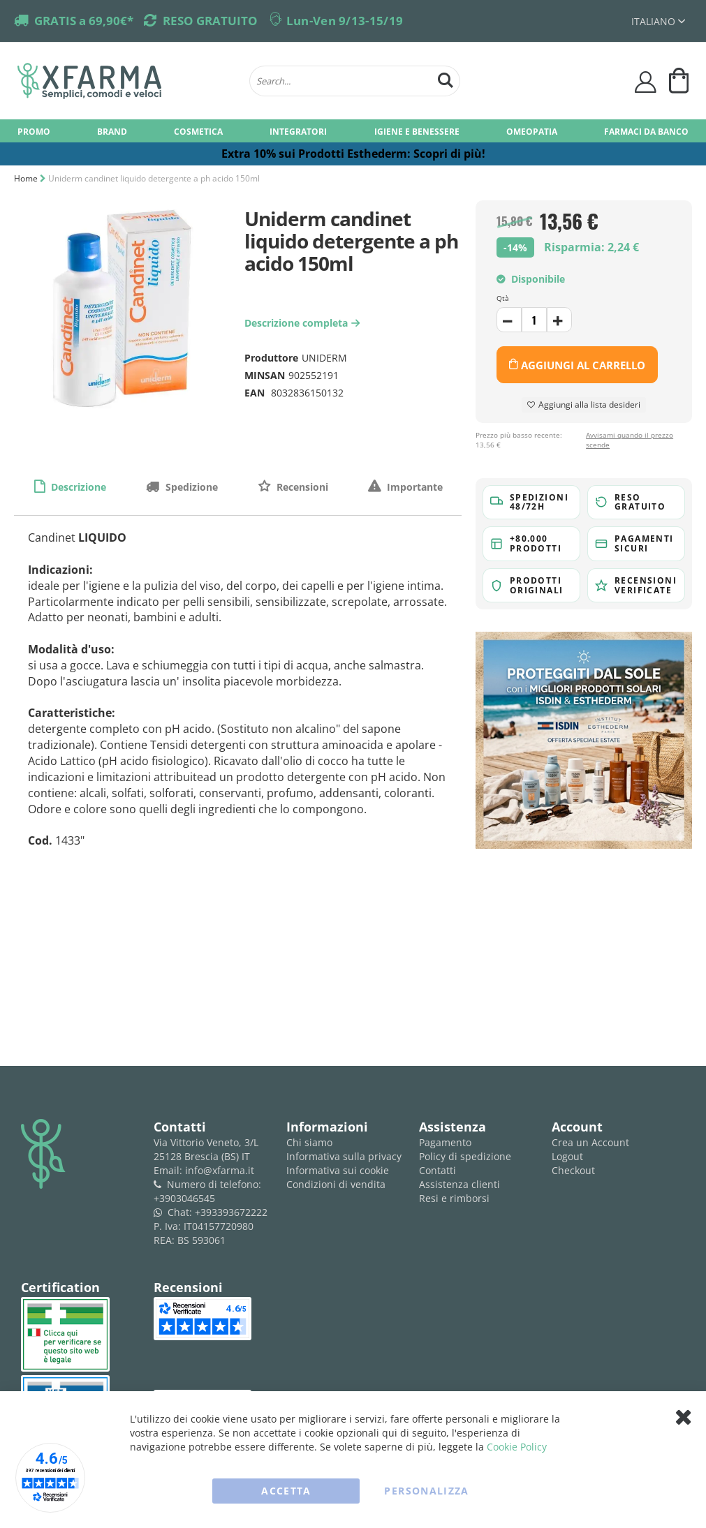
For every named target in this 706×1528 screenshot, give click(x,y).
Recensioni (301, 487)
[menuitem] (33, 131)
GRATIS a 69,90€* (83, 21)
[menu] (353, 130)
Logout (567, 1156)
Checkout (573, 1170)
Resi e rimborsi (454, 1198)
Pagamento (445, 1142)
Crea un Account (590, 1142)
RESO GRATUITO (210, 21)
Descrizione (77, 487)
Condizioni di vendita (335, 1184)
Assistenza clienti (459, 1184)
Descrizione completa (303, 322)
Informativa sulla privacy (344, 1156)
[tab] (70, 487)
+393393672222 (231, 1212)
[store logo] (126, 81)
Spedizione (190, 487)
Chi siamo (309, 1142)
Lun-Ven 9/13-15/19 (344, 21)
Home (26, 178)
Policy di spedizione (465, 1156)
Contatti (437, 1170)
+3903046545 (184, 1198)
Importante (413, 487)
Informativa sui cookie (337, 1170)
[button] (658, 21)
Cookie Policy (517, 1446)
